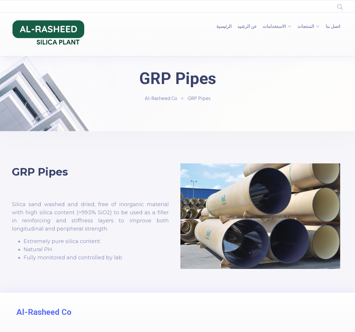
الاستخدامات (274, 26)
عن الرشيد (247, 26)
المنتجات (305, 26)
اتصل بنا (333, 26)
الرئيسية (224, 26)
